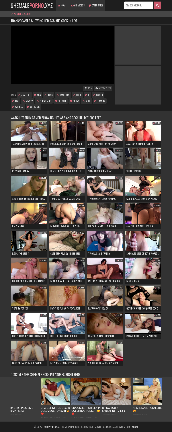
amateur (24, 95)
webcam (17, 107)
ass (37, 95)
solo (86, 101)
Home (62, 5)
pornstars (44, 101)
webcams (33, 107)
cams (49, 95)
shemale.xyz (32, 5)
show (74, 101)
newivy (28, 101)
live (15, 101)
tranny (99, 101)
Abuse (135, 427)
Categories (96, 5)
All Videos (78, 5)
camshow (63, 95)
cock (77, 95)
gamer (98, 95)
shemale (60, 101)
